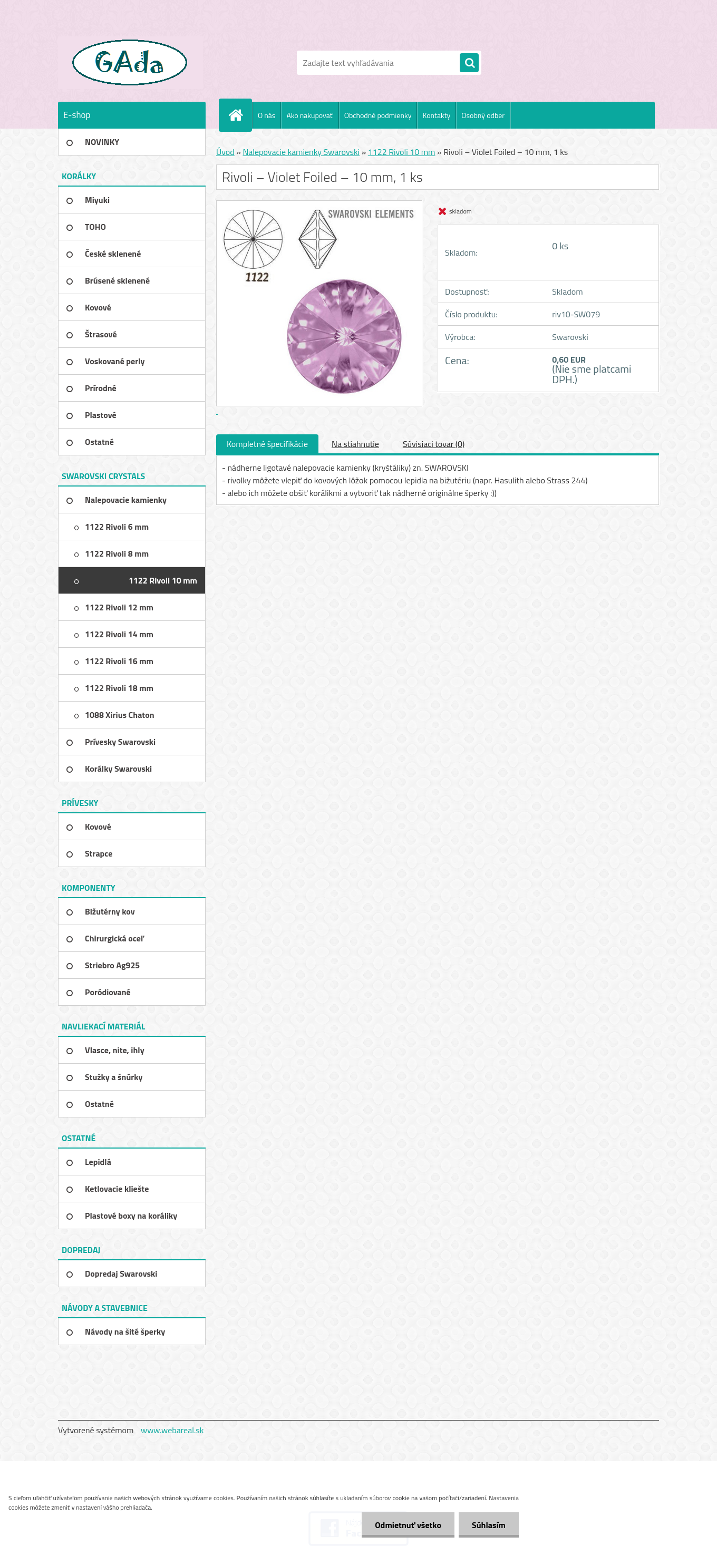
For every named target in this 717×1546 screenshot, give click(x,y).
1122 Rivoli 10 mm (401, 151)
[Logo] (130, 62)
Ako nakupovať (309, 115)
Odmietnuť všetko (408, 1525)
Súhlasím (489, 1525)
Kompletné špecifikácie (267, 443)
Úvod (225, 151)
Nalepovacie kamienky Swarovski (301, 151)
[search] (469, 63)
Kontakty (436, 115)
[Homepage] (240, 115)
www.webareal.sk (172, 1430)
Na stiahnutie (355, 443)
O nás (266, 115)
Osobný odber (483, 115)
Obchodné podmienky (378, 115)
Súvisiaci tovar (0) (433, 443)
